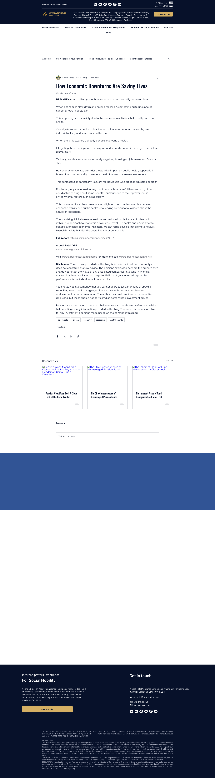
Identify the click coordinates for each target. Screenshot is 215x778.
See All (169, 360)
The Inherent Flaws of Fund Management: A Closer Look (149, 395)
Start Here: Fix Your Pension (69, 58)
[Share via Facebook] (57, 336)
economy (87, 320)
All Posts (46, 58)
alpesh (76, 320)
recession (100, 320)
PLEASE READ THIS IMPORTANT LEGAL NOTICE (70, 736)
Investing (61, 327)
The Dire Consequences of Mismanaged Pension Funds (104, 395)
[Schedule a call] (163, 14)
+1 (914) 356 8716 (141, 702)
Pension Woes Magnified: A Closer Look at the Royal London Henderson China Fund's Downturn (62, 395)
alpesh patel (63, 320)
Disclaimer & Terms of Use (52, 768)
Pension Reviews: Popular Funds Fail (107, 58)
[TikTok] (105, 4)
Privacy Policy (69, 768)
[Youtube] (100, 4)
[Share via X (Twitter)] (64, 336)
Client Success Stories (141, 58)
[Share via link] (78, 336)
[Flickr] (119, 4)
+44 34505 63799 (142, 705)
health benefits (116, 320)
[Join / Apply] (47, 709)
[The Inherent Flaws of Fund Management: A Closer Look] (152, 377)
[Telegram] (110, 4)
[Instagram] (115, 4)
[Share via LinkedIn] (71, 336)
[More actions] (157, 77)
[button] (50, 27)
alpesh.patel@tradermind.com (144, 697)
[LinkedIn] (95, 4)
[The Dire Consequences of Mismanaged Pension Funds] (108, 377)
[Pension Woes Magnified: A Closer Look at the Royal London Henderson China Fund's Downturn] (62, 377)
